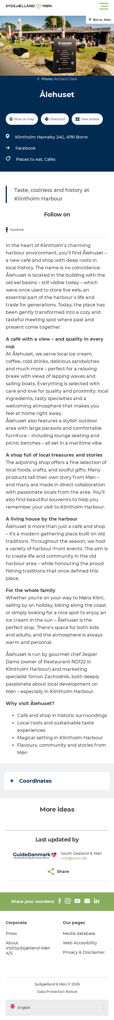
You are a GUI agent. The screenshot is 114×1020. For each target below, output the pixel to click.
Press (11, 933)
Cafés (49, 159)
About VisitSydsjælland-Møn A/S (28, 948)
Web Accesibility (80, 942)
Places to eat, (30, 159)
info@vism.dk (74, 858)
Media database (79, 933)
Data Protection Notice (57, 991)
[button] (82, 6)
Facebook (25, 148)
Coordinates (31, 781)
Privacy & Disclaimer (84, 952)
